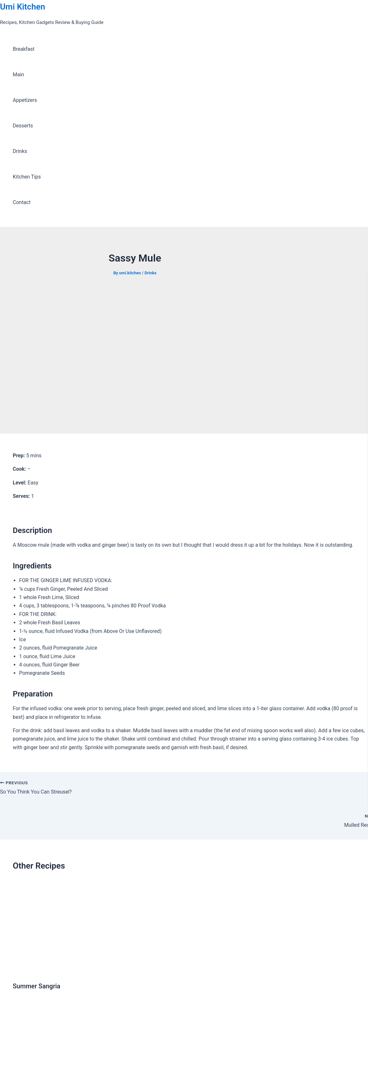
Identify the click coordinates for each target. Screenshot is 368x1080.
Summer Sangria (36, 986)
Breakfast (23, 49)
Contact (22, 202)
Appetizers (25, 100)
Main (18, 75)
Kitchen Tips (27, 177)
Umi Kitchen (22, 6)
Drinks (20, 151)
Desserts (23, 126)
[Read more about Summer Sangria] (78, 971)
